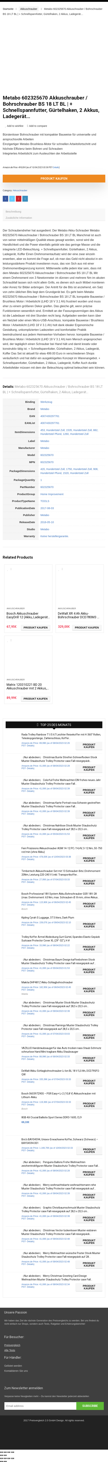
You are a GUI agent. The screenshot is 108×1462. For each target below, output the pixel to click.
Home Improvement (51, 494)
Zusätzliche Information (19, 217)
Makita (24, 994)
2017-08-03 (47, 508)
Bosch (24, 909)
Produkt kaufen (54, 178)
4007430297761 (49, 416)
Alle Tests (9, 1350)
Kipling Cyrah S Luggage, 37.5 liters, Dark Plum (47, 917)
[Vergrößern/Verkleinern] (12, 1452)
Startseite (8, 8)
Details (56, 167)
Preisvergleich (12, 1345)
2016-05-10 (47, 522)
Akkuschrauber (28, 8)
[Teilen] (5, 1452)
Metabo (44, 409)
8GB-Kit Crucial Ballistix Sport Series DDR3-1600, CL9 (51, 1117)
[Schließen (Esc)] (1, 1452)
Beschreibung (13, 211)
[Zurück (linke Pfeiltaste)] (1, 1455)
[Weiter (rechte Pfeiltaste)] (5, 1455)
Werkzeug (46, 401)
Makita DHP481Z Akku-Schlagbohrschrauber (47, 982)
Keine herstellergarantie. (54, 536)
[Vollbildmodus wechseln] (8, 1452)
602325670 (47, 455)
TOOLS (44, 501)
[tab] (54, 212)
